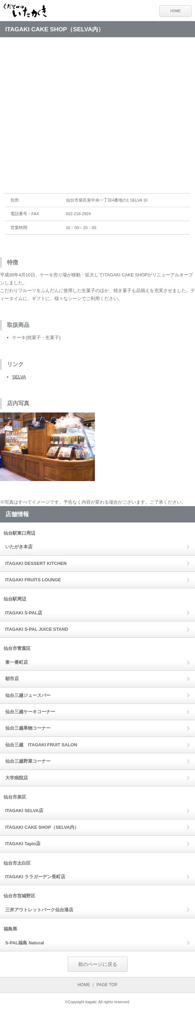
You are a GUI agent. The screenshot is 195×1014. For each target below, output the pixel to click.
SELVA (19, 376)
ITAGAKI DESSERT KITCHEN (36, 563)
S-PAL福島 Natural (24, 942)
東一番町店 (16, 662)
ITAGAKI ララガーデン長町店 (35, 876)
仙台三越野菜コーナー (28, 761)
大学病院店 (16, 777)
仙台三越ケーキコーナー (30, 711)
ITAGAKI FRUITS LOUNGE (33, 579)
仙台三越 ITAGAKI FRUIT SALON (41, 744)
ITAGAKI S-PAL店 (23, 612)
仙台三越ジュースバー (28, 695)
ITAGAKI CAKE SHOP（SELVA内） (42, 827)
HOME (175, 11)
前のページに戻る (97, 964)
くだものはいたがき (27, 11)
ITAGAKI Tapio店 (22, 843)
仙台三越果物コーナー (28, 728)
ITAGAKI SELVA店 (24, 810)
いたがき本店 (18, 546)
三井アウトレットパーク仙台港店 (39, 909)
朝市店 (12, 678)
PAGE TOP (107, 984)
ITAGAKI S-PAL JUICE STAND (36, 629)
